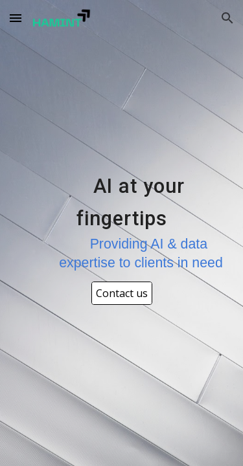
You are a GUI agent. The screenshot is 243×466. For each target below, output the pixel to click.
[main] (121, 221)
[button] (15, 18)
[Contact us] (122, 293)
